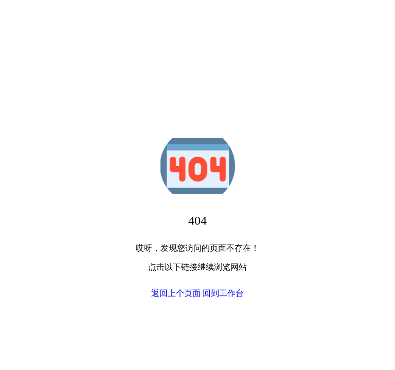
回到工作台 (223, 293)
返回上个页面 (176, 293)
